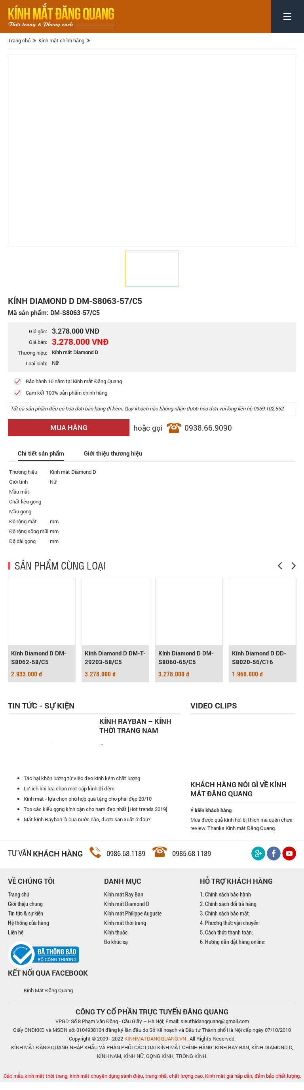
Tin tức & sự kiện (25, 921)
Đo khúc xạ (116, 950)
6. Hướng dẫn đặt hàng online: (232, 950)
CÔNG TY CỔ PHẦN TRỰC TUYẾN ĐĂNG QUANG (152, 1019)
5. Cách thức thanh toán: (226, 940)
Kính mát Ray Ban (123, 902)
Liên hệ (15, 940)
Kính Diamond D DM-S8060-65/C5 (186, 657)
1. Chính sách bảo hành (225, 902)
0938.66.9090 (208, 428)
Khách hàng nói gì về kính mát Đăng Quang (238, 789)
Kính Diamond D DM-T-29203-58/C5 (115, 657)
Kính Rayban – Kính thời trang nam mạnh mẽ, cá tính (135, 726)
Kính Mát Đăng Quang (48, 998)
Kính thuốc (115, 940)
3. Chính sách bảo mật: (225, 921)
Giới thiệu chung (25, 912)
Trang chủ (18, 902)
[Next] (293, 566)
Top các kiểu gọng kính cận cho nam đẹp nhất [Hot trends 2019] (95, 820)
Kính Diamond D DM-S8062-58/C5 (38, 657)
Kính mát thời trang (125, 931)
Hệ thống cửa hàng (28, 931)
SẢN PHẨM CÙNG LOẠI (60, 565)
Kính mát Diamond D (126, 912)
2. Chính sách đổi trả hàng (228, 912)
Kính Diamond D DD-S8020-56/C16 (259, 657)
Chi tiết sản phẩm (41, 453)
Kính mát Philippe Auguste (133, 921)
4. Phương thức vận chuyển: (230, 931)
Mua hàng (68, 427)
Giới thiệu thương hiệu (113, 453)
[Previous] (279, 566)
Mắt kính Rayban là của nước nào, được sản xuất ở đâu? (87, 830)
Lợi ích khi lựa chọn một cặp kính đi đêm (69, 799)
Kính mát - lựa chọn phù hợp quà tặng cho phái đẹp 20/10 (88, 810)
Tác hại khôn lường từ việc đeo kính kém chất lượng (82, 789)
